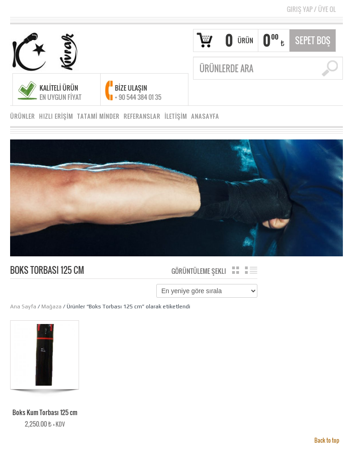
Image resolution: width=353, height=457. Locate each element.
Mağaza (51, 306)
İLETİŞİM (176, 116)
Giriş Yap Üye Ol (311, 9)
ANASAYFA (205, 116)
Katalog (235, 270)
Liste (251, 270)
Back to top (326, 440)
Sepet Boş (312, 40)
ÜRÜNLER (22, 116)
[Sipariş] (206, 291)
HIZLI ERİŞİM (56, 116)
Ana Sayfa (23, 306)
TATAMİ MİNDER (98, 116)
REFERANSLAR (142, 116)
